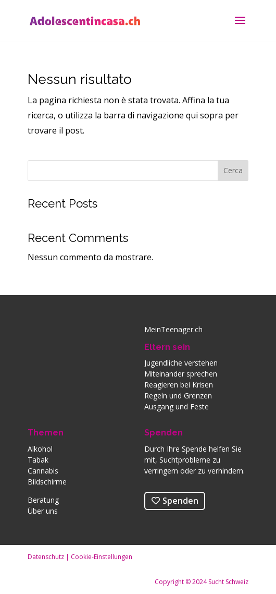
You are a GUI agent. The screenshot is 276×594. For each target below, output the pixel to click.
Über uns (43, 511)
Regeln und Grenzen (178, 396)
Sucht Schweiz (228, 581)
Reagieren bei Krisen (178, 385)
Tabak (38, 460)
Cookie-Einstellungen (101, 556)
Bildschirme (47, 482)
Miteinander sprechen (180, 374)
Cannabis (43, 471)
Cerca (233, 170)
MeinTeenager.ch (173, 329)
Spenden (163, 433)
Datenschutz (46, 556)
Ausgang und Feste (176, 406)
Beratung (43, 500)
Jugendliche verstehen (181, 363)
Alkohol (40, 449)
